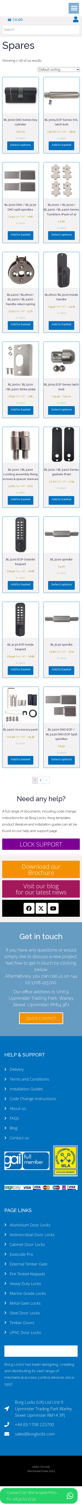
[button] (74, 9)
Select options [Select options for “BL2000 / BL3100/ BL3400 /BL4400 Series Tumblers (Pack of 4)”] (61, 234)
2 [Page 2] (40, 780)
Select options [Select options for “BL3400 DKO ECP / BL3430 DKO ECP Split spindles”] (61, 759)
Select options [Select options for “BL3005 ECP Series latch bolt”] (61, 409)
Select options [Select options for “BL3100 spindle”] (61, 584)
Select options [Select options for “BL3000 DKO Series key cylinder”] (20, 144)
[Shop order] (59, 69)
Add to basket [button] (61, 144)
